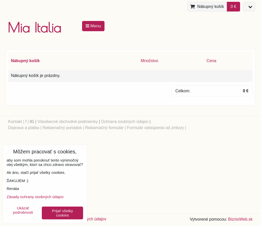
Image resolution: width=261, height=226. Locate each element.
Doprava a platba (23, 128)
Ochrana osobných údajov (124, 121)
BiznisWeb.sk (240, 219)
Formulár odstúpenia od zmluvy (155, 128)
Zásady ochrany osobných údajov (35, 197)
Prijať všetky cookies (62, 213)
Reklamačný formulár (104, 128)
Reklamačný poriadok (62, 128)
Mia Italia (34, 27)
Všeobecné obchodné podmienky (67, 121)
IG (32, 121)
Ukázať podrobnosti (23, 210)
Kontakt (15, 121)
